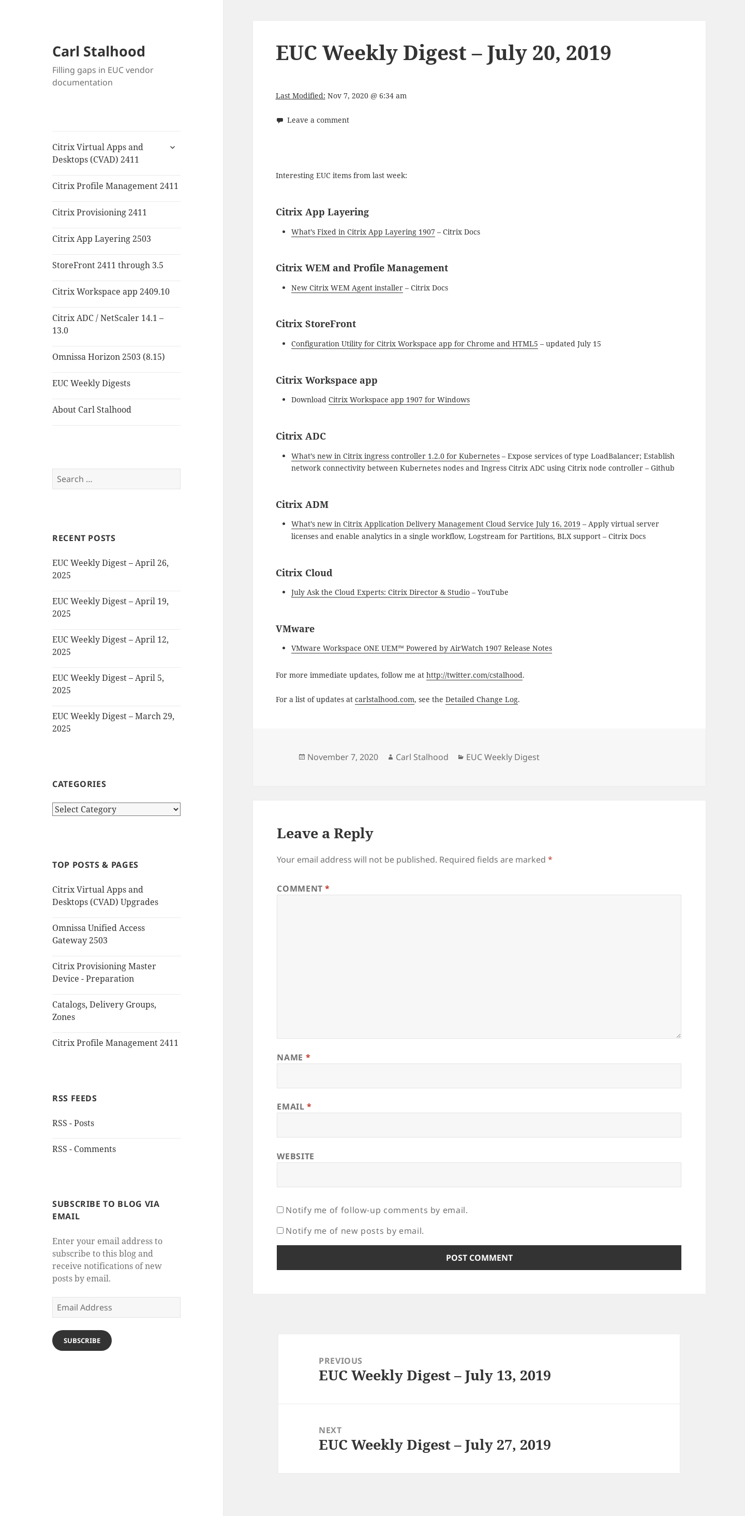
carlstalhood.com (384, 699)
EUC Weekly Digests (91, 383)
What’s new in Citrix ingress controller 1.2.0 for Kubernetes (395, 456)
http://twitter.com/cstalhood (474, 675)
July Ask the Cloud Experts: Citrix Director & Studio (380, 592)
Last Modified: (300, 95)
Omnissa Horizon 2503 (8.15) (108, 356)
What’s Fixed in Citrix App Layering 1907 (363, 232)
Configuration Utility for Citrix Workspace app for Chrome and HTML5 (414, 343)
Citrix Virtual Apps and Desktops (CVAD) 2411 (97, 153)
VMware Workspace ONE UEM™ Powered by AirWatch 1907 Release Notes (421, 648)
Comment (303, 888)
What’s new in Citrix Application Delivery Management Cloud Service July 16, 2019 (435, 524)
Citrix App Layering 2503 (101, 238)
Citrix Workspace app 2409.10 (111, 291)
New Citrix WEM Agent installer (347, 288)
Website (295, 1156)
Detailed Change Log (481, 699)
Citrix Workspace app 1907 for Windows (399, 399)
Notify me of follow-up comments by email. (377, 1210)
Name (293, 1057)
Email (294, 1106)
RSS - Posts (73, 1123)
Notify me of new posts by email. (355, 1230)
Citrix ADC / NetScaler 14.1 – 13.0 (107, 324)
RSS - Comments (84, 1149)
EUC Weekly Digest (503, 757)
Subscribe (82, 1340)
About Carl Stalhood (91, 409)
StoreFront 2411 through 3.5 (107, 265)
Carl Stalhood (98, 51)
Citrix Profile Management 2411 (115, 186)
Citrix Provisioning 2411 (99, 212)
